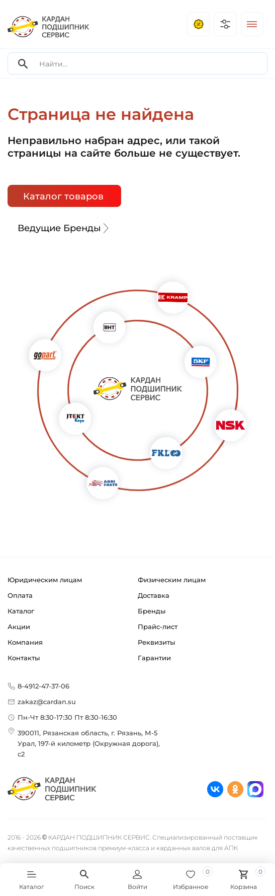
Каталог (21, 611)
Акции (19, 627)
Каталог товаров (63, 196)
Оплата (20, 595)
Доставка (153, 595)
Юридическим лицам (45, 580)
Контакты (24, 658)
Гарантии (154, 658)
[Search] (23, 64)
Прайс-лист (157, 627)
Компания (25, 642)
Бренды (151, 611)
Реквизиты (156, 642)
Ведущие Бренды (64, 228)
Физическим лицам (172, 580)
